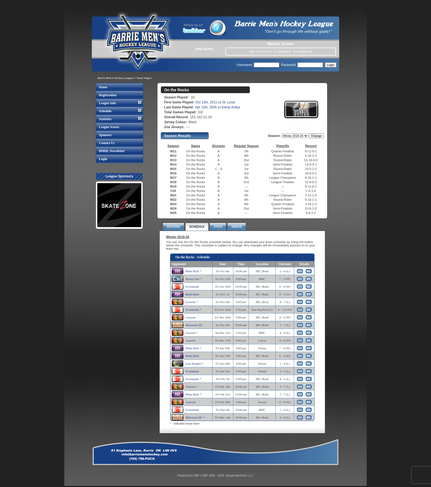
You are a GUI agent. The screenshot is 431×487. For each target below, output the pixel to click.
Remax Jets (192, 278)
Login (103, 159)
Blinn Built (192, 271)
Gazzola (190, 302)
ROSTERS (173, 226)
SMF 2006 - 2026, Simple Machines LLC (227, 475)
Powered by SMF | (190, 475)
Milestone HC (194, 325)
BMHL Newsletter (112, 151)
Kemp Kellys (231, 107)
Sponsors (105, 135)
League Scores (109, 127)
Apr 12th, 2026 (206, 107)
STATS (218, 226)
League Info (107, 103)
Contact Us (107, 143)
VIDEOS (236, 226)
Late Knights (193, 363)
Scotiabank (192, 286)
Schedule (105, 111)
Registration (107, 95)
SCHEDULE (197, 226)
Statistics (105, 119)
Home (103, 87)
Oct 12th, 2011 (206, 102)
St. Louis (228, 102)
